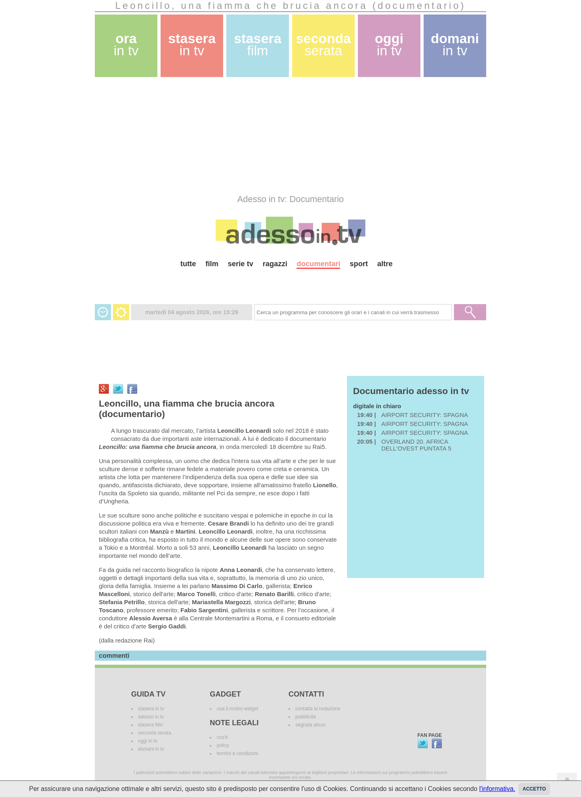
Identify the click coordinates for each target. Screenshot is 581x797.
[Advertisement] (290, 135)
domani (455, 44)
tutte (188, 264)
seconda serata (154, 733)
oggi (389, 44)
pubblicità (305, 717)
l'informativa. (497, 788)
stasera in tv (151, 708)
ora (126, 44)
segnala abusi (310, 725)
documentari (318, 264)
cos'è (222, 737)
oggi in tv (147, 741)
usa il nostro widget (237, 708)
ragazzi (275, 264)
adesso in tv (151, 717)
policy (223, 745)
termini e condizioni (237, 753)
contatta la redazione (317, 708)
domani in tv (151, 749)
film (211, 264)
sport (359, 264)
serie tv (240, 264)
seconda (323, 44)
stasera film (150, 725)
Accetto (534, 789)
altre (385, 264)
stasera (192, 44)
